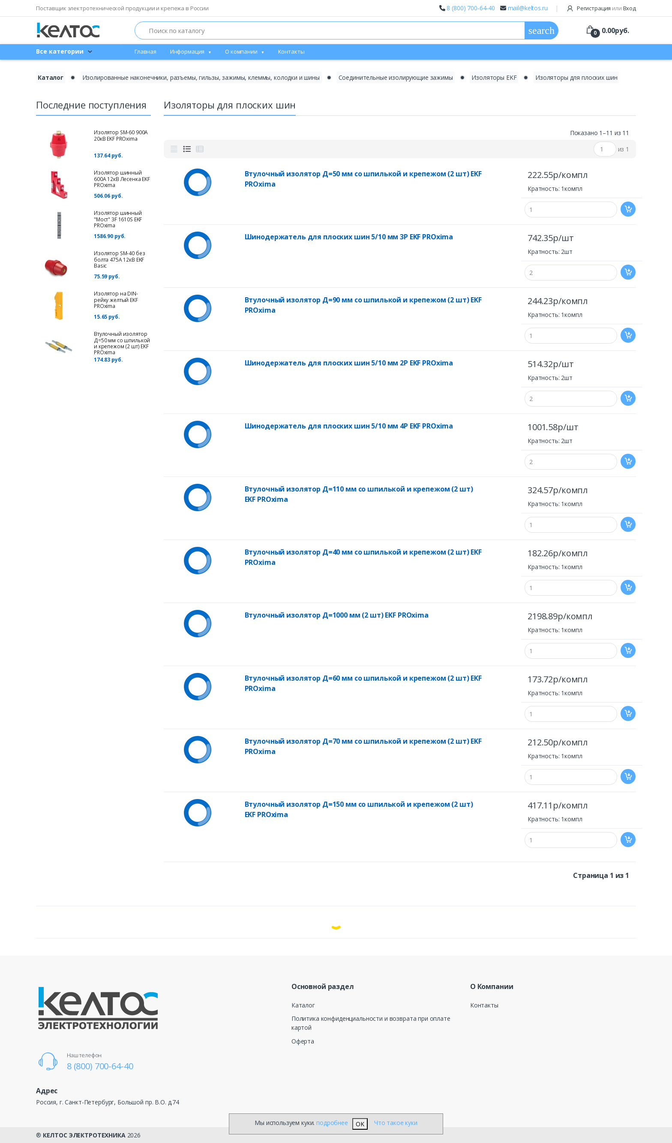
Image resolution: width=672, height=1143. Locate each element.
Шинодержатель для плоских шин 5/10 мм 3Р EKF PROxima (349, 236)
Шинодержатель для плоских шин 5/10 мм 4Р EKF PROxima (349, 426)
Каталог (303, 1005)
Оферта (302, 1041)
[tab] (174, 149)
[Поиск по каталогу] (330, 30)
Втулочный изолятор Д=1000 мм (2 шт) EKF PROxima (337, 615)
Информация (187, 51)
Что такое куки (395, 1123)
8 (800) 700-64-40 (471, 8)
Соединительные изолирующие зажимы (396, 77)
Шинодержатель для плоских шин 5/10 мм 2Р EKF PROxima (349, 363)
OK (360, 1124)
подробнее (332, 1123)
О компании (241, 51)
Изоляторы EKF (493, 77)
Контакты (291, 51)
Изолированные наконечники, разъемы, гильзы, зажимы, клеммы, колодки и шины (201, 77)
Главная (145, 51)
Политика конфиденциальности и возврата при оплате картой (370, 1022)
